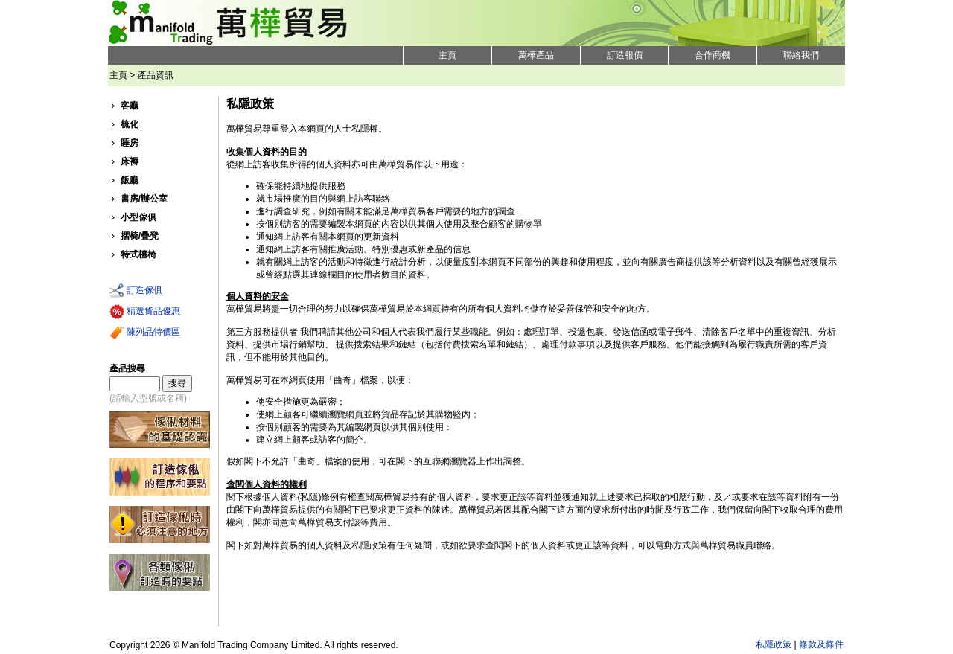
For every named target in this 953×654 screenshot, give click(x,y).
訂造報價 (625, 55)
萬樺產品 (536, 55)
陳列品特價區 (144, 332)
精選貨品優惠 (144, 311)
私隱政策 (773, 644)
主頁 (447, 55)
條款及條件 (821, 644)
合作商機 (712, 55)
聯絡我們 (801, 55)
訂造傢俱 (135, 290)
